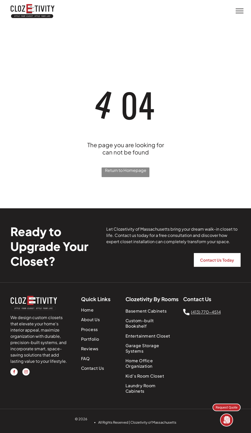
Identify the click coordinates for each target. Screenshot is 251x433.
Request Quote (226, 407)
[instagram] (26, 372)
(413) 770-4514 (206, 312)
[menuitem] (101, 310)
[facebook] (14, 372)
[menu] (239, 11)
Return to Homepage (125, 170)
